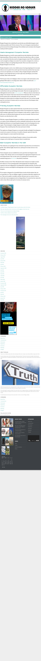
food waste (13, 158)
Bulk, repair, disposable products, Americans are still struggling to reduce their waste (15, 209)
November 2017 (3, 290)
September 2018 (3, 285)
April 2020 (2, 275)
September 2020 (3, 268)
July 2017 (2, 292)
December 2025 (3, 253)
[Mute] (36, 440)
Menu (20, 14)
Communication (3, 340)
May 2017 (2, 294)
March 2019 (3, 279)
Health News (3, 343)
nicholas (8, 39)
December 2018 (3, 283)
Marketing (2, 347)
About (16, 443)
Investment (2, 345)
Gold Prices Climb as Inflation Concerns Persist (9, 212)
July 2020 (2, 270)
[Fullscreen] (38, 440)
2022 (20, 34)
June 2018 (2, 286)
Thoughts (16, 39)
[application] (33, 438)
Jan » (4, 467)
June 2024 (2, 258)
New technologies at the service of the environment (9, 214)
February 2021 (3, 266)
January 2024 (3, 260)
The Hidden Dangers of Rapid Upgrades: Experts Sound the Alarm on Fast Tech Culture (15, 207)
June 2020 (2, 271)
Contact (16, 445)
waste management (19, 92)
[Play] (29, 440)
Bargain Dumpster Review (6, 37)
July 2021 (2, 264)
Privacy (16, 448)
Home (19, 34)
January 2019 (3, 281)
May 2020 (2, 273)
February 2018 (3, 288)
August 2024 (3, 256)
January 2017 (3, 298)
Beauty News (3, 338)
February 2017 (3, 296)
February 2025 (3, 255)
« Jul (2, 467)
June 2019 (2, 277)
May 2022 (2, 262)
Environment (3, 342)
